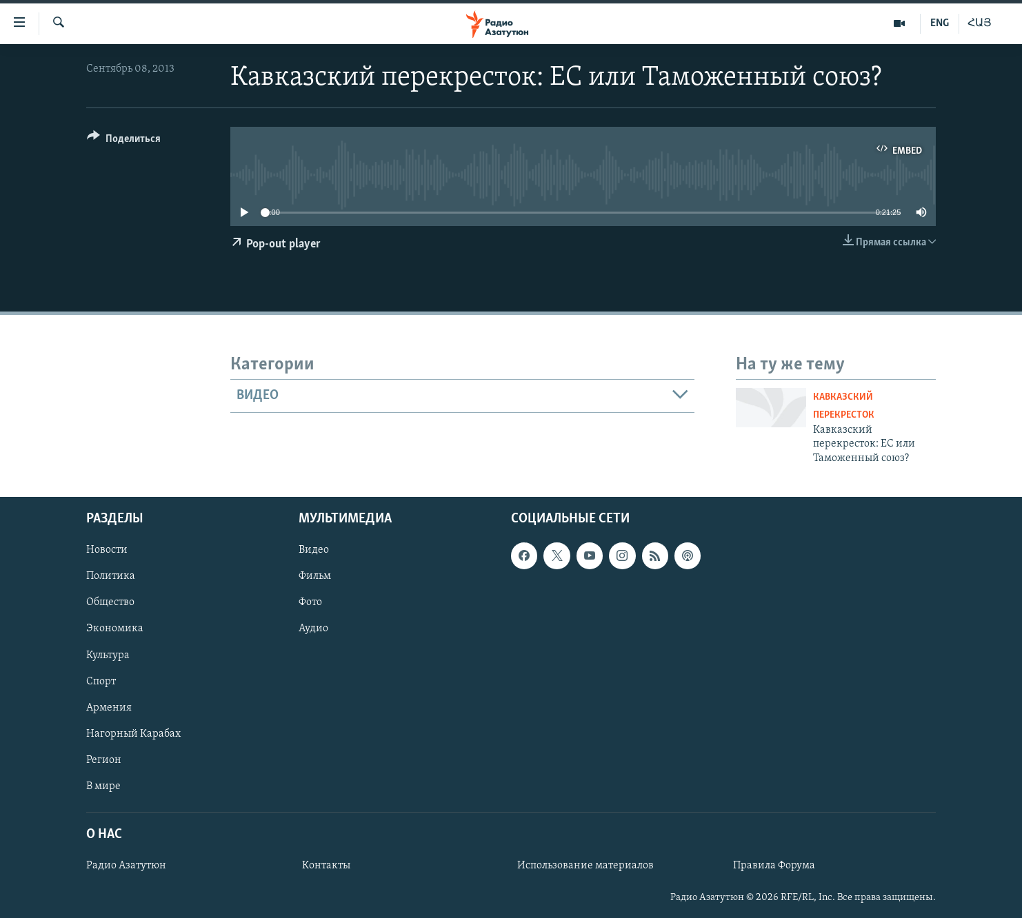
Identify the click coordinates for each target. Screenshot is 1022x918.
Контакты (326, 865)
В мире (103, 786)
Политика (110, 576)
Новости (107, 549)
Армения (109, 707)
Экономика (114, 628)
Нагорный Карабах (133, 734)
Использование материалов (585, 865)
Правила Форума (774, 865)
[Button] (124, 141)
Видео (314, 549)
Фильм (315, 576)
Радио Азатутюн (126, 865)
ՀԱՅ (980, 23)
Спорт (101, 681)
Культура (108, 654)
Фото (310, 602)
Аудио (313, 628)
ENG (939, 23)
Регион (103, 760)
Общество (110, 602)
